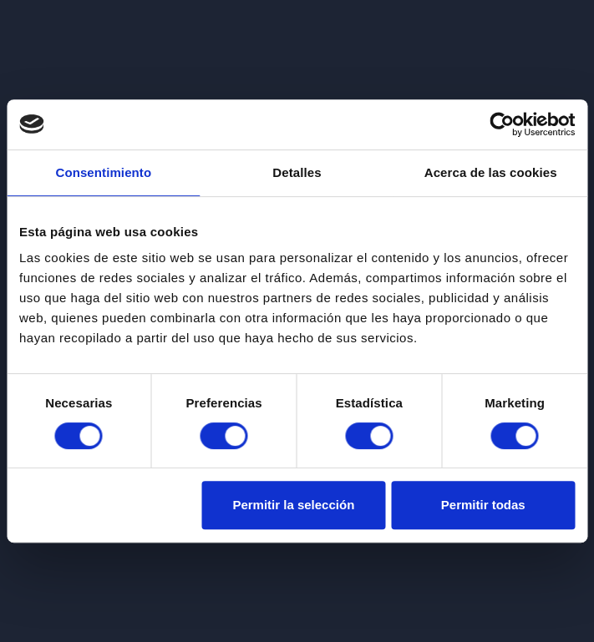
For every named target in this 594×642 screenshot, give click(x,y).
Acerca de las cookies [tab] (490, 172)
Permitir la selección (293, 505)
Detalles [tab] (296, 172)
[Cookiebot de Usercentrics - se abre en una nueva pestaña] (502, 124)
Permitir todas (483, 505)
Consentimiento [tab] (103, 172)
